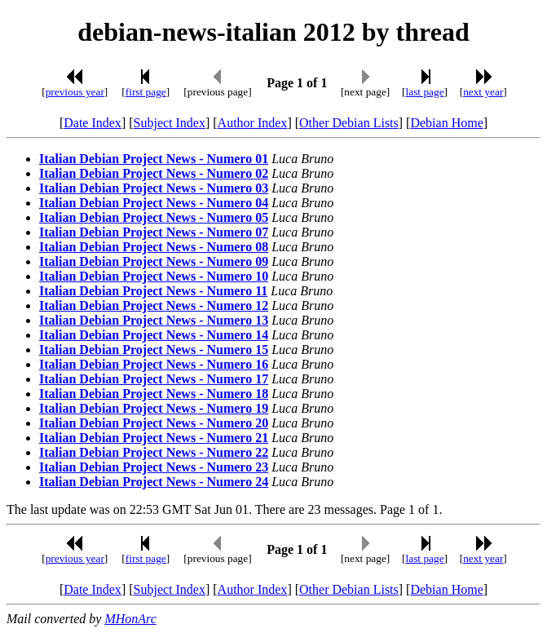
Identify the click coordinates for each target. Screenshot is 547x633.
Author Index (253, 123)
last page (425, 92)
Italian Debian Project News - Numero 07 (153, 232)
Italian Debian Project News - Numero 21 (153, 438)
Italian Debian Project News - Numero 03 (153, 188)
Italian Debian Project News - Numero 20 (153, 423)
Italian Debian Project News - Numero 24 (153, 482)
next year (483, 92)
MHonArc (130, 619)
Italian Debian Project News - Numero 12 (153, 305)
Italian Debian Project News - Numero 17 (153, 379)
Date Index (92, 123)
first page (146, 92)
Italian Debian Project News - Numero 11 (153, 291)
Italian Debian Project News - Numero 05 (153, 217)
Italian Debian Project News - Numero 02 (153, 173)
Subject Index (169, 123)
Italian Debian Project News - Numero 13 (153, 320)
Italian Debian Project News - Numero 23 (153, 467)
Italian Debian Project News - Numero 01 (153, 159)
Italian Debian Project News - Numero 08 (153, 247)
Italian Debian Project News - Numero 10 (153, 276)
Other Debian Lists (349, 123)
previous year (75, 92)
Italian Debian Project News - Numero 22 (153, 452)
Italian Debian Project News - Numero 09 (153, 261)
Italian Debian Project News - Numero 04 (153, 203)
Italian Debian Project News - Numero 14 (153, 335)
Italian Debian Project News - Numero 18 (153, 394)
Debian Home (446, 123)
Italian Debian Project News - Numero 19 (153, 408)
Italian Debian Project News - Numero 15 (153, 349)
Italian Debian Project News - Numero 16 (153, 364)
